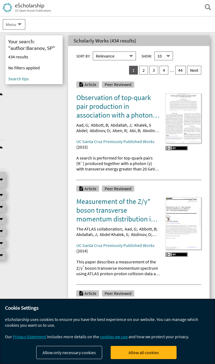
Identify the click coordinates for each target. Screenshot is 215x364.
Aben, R (120, 130)
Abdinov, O (100, 130)
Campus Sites (20, 48)
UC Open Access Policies (31, 59)
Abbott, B (99, 125)
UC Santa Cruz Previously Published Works (115, 141)
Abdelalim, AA (112, 339)
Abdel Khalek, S (114, 234)
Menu (11, 24)
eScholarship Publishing (31, 70)
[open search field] (207, 7)
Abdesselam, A (141, 339)
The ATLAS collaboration (99, 229)
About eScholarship (26, 37)
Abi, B (135, 130)
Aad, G (82, 125)
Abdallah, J (121, 125)
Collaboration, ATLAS (96, 334)
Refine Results (34, 94)
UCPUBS (15, 81)
